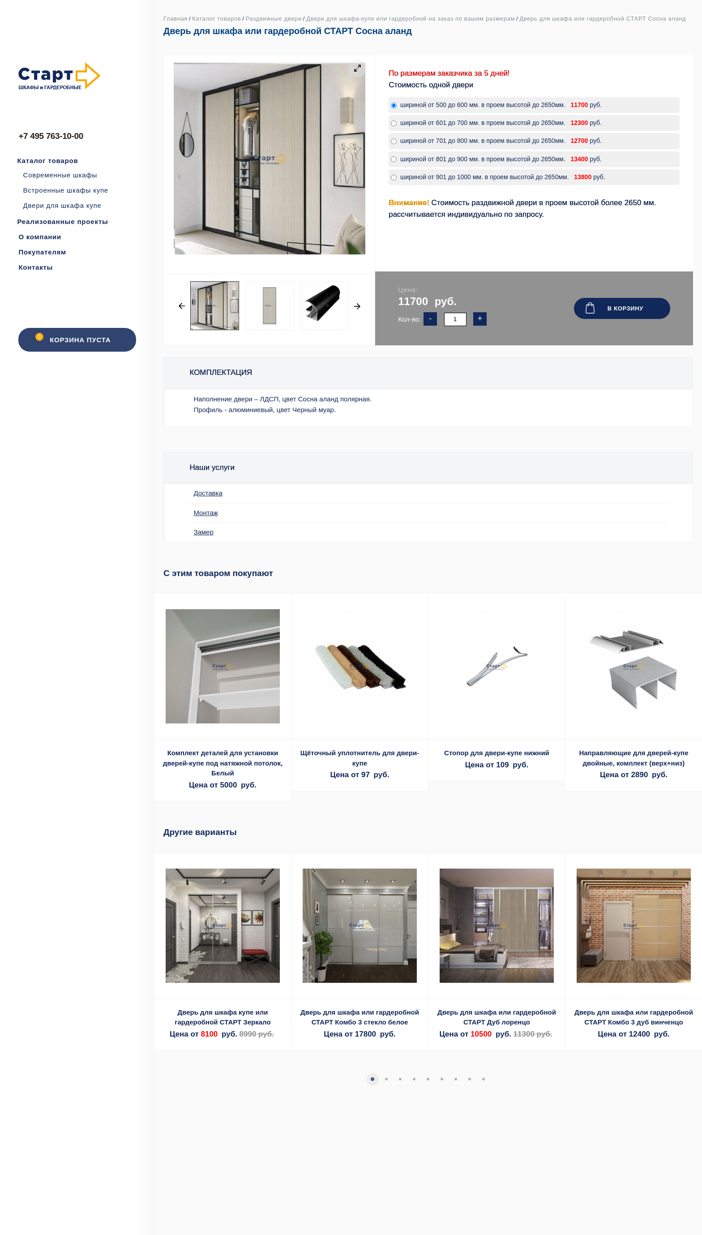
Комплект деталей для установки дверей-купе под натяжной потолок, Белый (223, 763)
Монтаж (205, 512)
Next (357, 306)
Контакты (35, 267)
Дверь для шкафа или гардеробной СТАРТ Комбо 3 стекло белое (359, 1017)
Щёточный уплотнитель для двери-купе (359, 758)
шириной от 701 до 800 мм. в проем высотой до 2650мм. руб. (496, 140)
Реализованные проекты (62, 221)
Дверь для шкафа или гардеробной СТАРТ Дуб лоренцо (496, 1017)
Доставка (207, 493)
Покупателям (42, 252)
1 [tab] (372, 1078)
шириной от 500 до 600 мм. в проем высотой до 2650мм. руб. (496, 104)
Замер (203, 532)
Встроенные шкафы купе (65, 190)
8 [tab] (469, 1078)
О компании (39, 237)
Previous (181, 306)
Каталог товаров (47, 160)
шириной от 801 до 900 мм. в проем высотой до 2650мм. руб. (496, 159)
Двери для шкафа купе (62, 205)
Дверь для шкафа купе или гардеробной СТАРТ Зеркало (222, 1017)
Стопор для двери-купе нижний (496, 753)
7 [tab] (455, 1078)
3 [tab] (399, 1078)
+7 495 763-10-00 (50, 136)
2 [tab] (386, 1078)
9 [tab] (483, 1078)
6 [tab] (441, 1078)
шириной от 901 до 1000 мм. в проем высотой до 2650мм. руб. (498, 177)
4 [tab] (413, 1078)
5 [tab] (427, 1078)
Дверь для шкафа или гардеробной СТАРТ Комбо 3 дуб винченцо (633, 1017)
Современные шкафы (60, 175)
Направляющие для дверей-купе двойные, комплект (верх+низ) (633, 758)
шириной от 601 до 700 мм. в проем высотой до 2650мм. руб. (496, 122)
